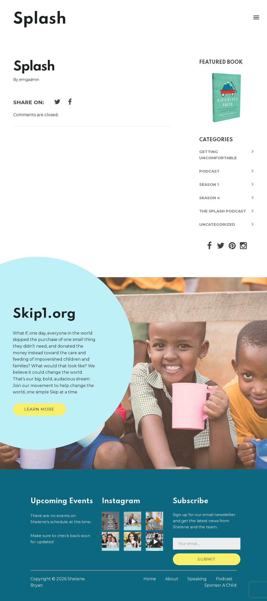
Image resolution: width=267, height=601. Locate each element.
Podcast (209, 171)
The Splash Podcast (222, 211)
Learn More (39, 409)
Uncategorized (217, 224)
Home (149, 578)
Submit (206, 559)
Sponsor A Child (220, 585)
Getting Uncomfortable (218, 154)
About (171, 578)
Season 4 (209, 197)
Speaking (197, 578)
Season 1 (209, 184)
